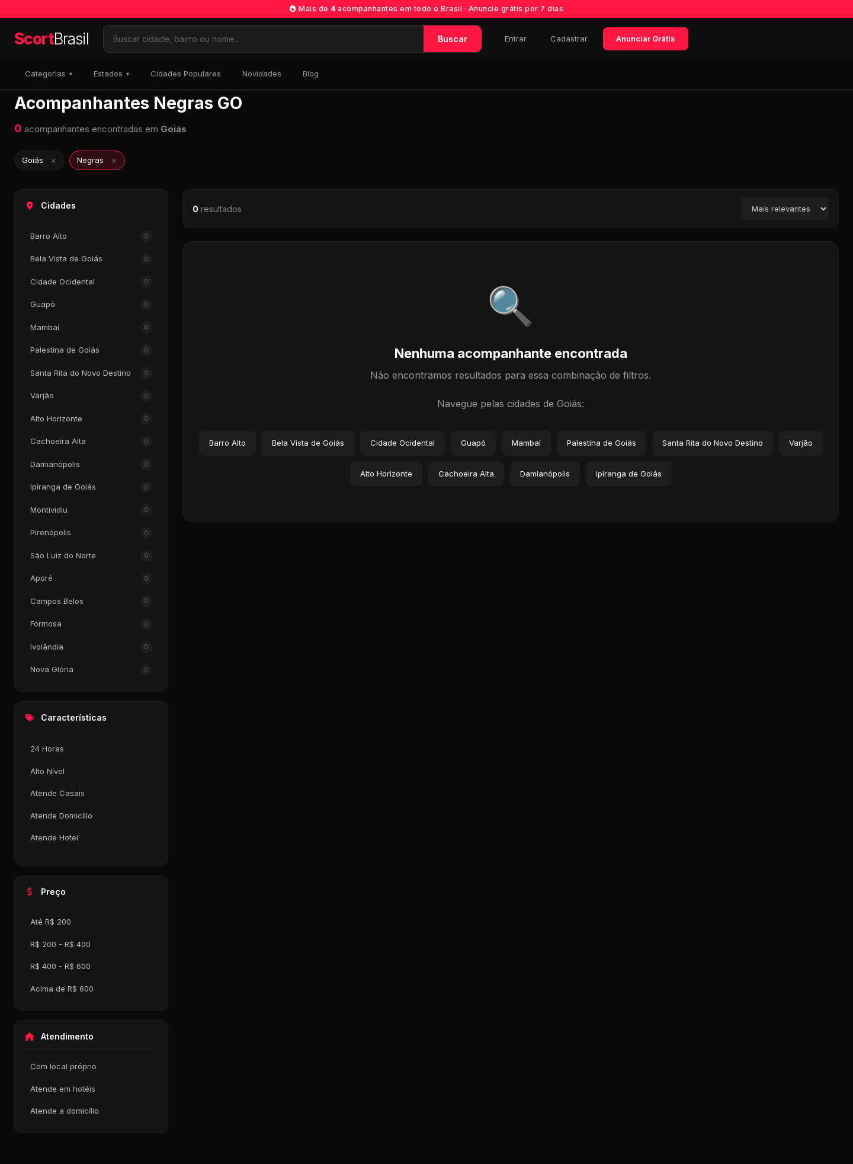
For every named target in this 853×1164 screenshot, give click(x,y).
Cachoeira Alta (91, 442)
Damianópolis (91, 464)
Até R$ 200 (50, 921)
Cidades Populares (185, 73)
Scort (51, 39)
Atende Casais (57, 793)
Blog (311, 73)
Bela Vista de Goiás (91, 259)
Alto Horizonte (91, 418)
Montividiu (91, 510)
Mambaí (91, 327)
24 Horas (47, 748)
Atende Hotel (54, 837)
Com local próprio (63, 1066)
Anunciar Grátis (645, 38)
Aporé (91, 579)
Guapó (91, 305)
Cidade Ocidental (91, 282)
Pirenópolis (91, 533)
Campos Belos (91, 601)
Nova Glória (91, 670)
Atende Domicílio (61, 815)
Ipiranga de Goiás (91, 487)
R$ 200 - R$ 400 (60, 944)
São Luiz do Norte (91, 555)
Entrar (516, 38)
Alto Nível (47, 771)
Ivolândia (91, 647)
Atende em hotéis (62, 1088)
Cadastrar (569, 38)
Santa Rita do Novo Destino (91, 373)
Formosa (91, 624)
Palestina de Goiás (91, 350)
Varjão (91, 396)
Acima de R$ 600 (62, 988)
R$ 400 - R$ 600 (60, 966)
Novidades (261, 73)
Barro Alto (91, 236)
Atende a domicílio (64, 1110)
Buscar (452, 39)
